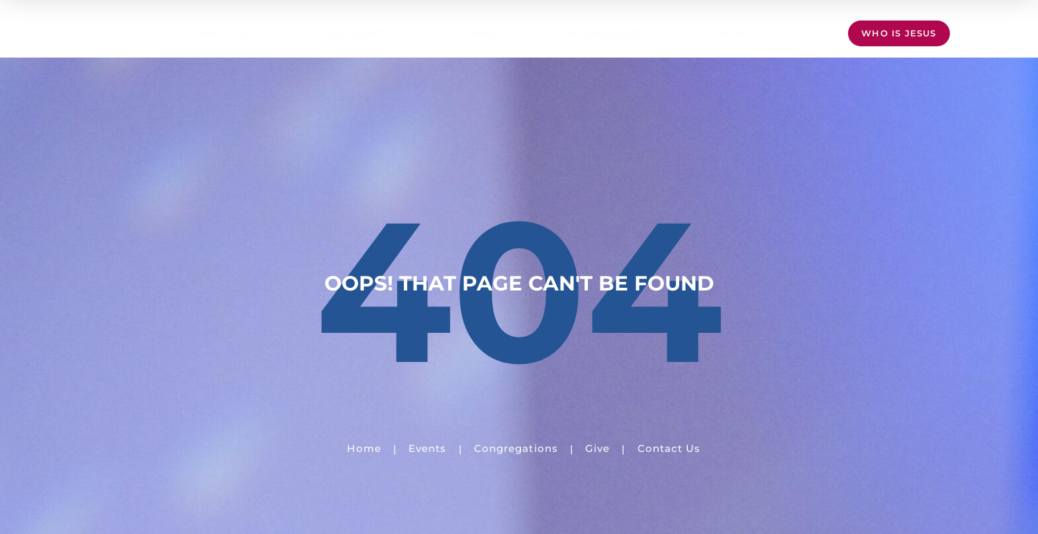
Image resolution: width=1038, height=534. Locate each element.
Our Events (354, 33)
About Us (227, 33)
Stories (475, 33)
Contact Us (740, 33)
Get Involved (602, 33)
